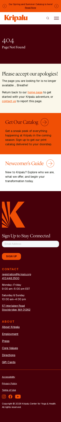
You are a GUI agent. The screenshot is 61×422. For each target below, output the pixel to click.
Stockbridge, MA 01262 (16, 309)
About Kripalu (11, 327)
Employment (10, 334)
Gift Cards (8, 362)
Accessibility (8, 376)
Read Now (30, 7)
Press (5, 341)
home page (35, 92)
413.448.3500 (10, 278)
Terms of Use (9, 390)
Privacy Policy (9, 383)
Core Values (10, 348)
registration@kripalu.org (16, 274)
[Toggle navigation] (56, 18)
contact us (9, 101)
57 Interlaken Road (13, 306)
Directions (8, 355)
